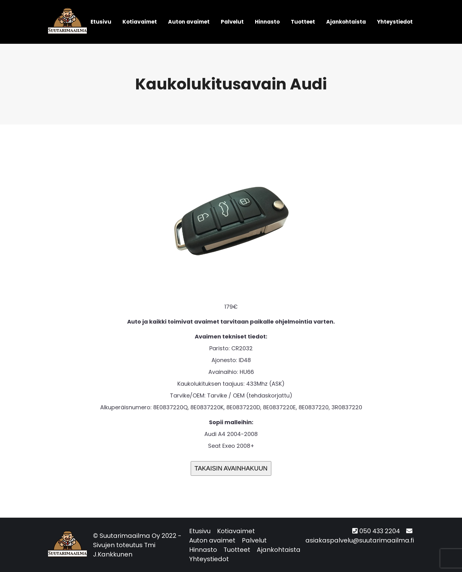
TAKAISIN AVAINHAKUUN (231, 468)
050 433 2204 (379, 531)
